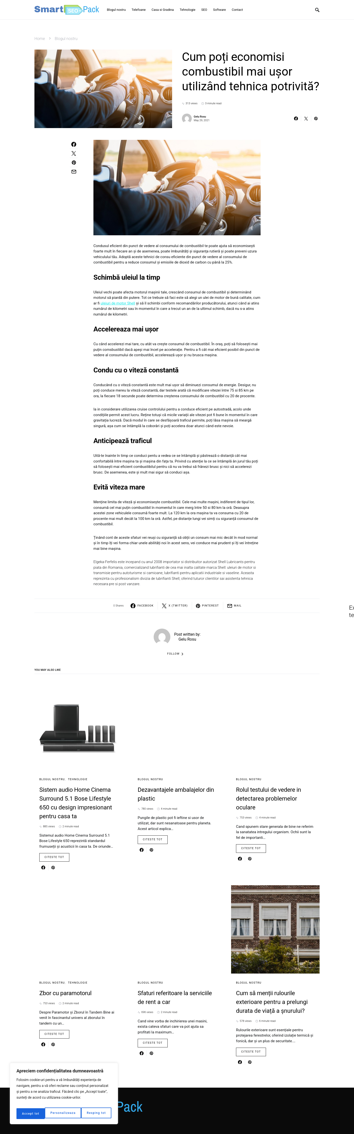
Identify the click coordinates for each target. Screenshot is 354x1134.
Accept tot (98, 1114)
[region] (64, 1095)
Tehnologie (78, 779)
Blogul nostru (66, 38)
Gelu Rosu (200, 116)
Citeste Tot (54, 857)
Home (39, 38)
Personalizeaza (34, 1114)
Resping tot (69, 1114)
